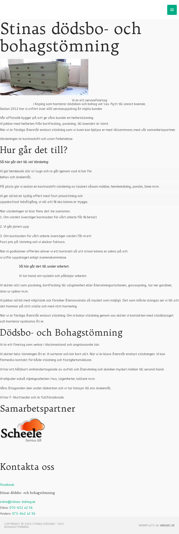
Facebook (7, 485)
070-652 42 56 (21, 508)
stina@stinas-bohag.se (17, 502)
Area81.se (167, 525)
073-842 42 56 (23, 514)
